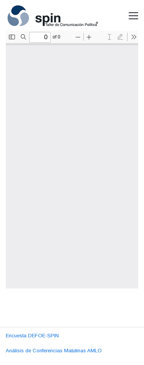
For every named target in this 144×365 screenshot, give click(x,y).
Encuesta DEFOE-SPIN (32, 335)
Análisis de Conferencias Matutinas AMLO (54, 350)
